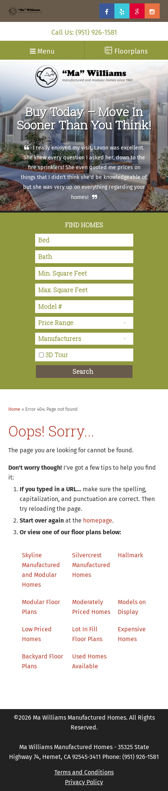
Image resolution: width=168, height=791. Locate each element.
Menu (42, 51)
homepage (97, 520)
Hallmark (130, 555)
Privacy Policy (84, 782)
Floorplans (126, 51)
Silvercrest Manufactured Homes (91, 565)
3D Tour (56, 354)
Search (82, 371)
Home (14, 409)
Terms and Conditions (84, 772)
